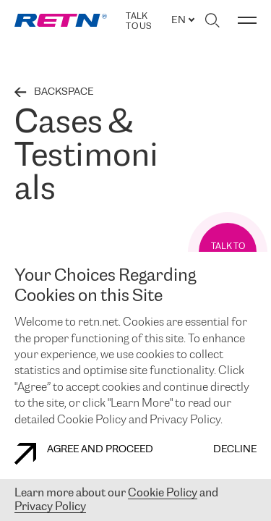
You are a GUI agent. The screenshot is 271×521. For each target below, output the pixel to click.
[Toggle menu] (247, 20)
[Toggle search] (212, 20)
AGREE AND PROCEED (83, 454)
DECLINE (235, 449)
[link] (60, 20)
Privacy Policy (50, 506)
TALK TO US (138, 21)
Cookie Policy (162, 493)
